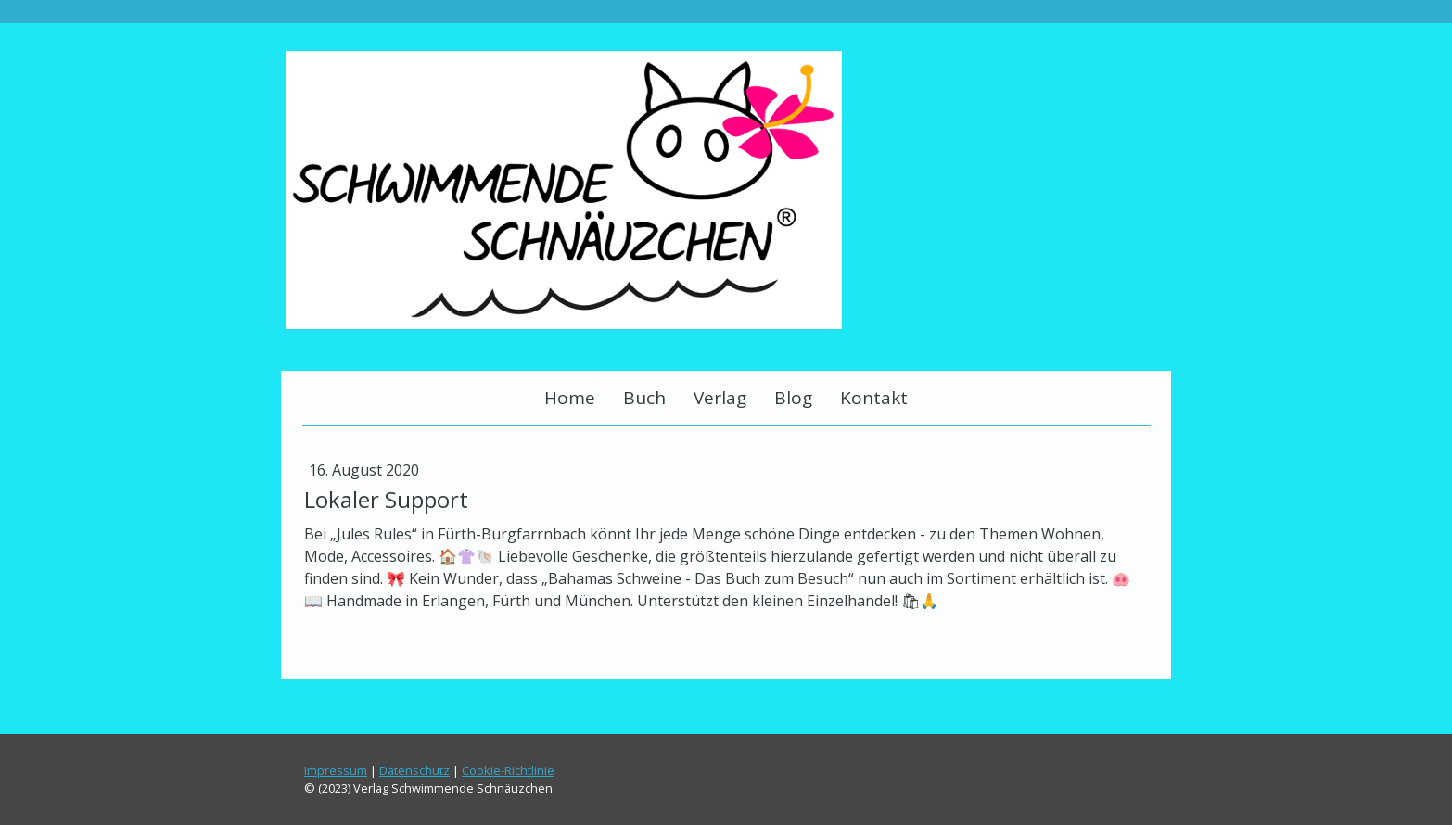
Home (569, 398)
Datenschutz (414, 770)
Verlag (720, 398)
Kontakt (874, 398)
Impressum (335, 770)
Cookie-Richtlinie (508, 770)
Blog (793, 398)
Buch (644, 398)
